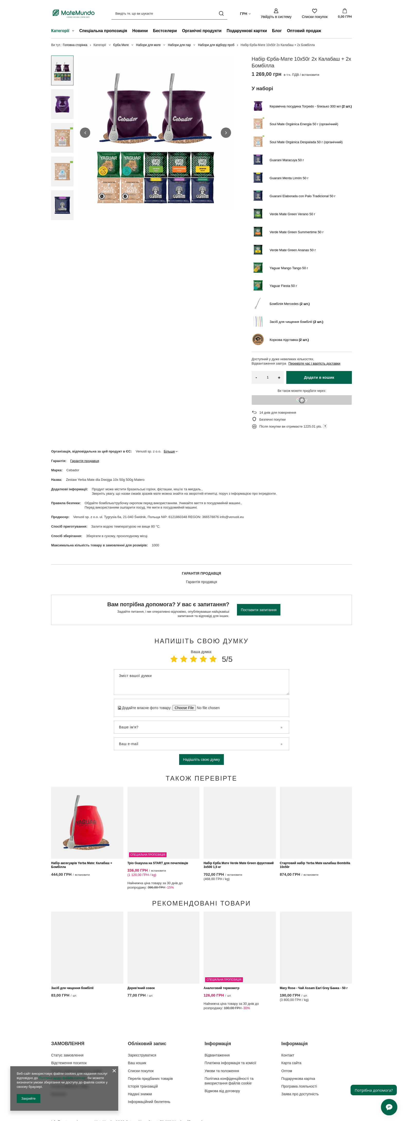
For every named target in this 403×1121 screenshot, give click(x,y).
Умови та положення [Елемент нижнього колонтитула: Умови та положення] (222, 1043)
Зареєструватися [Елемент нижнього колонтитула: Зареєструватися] (142, 1027)
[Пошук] (221, 13)
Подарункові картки (247, 31)
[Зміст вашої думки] (201, 682)
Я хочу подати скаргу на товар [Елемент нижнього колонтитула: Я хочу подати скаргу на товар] (76, 1043)
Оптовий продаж (304, 31)
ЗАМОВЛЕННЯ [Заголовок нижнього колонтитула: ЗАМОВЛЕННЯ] (67, 1015)
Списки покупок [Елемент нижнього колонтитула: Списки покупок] (141, 1043)
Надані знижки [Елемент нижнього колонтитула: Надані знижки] (140, 1066)
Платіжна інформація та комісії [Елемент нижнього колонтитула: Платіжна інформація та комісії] (230, 1035)
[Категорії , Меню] (74, 31)
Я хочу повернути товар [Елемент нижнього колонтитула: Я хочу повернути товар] (71, 1050)
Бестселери (165, 31)
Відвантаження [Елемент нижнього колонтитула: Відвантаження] (217, 1027)
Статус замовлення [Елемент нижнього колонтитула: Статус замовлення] (67, 1027)
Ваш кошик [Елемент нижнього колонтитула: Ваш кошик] (137, 1035)
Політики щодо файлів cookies (62, 1078)
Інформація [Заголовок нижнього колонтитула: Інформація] (218, 1015)
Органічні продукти (202, 31)
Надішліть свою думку (201, 759)
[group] (155, 133)
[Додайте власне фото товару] (206, 708)
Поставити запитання (259, 610)
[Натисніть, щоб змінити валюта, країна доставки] (245, 13)
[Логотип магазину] (73, 13)
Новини (140, 31)
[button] (85, 133)
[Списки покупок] (315, 13)
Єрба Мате (121, 45)
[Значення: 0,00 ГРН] (345, 13)
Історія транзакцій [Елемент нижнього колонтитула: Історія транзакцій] (143, 1058)
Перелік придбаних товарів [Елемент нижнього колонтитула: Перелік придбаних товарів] (150, 1050)
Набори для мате (148, 45)
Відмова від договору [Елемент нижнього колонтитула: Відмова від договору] (222, 1063)
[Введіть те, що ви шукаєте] (169, 13)
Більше (169, 451)
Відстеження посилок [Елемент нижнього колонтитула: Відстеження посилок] (69, 1035)
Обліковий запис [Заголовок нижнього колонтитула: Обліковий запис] (147, 1015)
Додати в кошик (319, 377)
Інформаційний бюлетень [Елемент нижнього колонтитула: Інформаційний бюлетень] (149, 1073)
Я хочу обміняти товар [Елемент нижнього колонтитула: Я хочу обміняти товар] (69, 1058)
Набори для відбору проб (216, 45)
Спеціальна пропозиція (103, 31)
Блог (277, 31)
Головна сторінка (75, 45)
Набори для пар (179, 45)
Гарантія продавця (84, 461)
